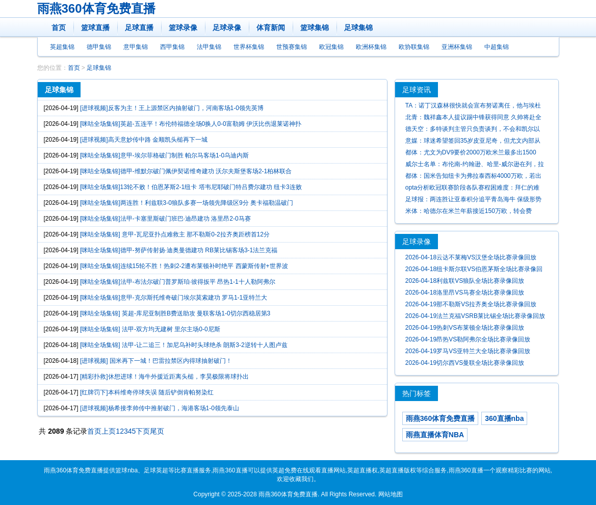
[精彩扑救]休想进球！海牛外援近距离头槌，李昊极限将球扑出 (164, 376)
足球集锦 (358, 27)
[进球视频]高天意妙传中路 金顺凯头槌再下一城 (144, 139)
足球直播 (139, 27)
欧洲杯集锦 (371, 46)
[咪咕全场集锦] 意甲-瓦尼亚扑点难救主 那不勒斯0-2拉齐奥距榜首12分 (175, 234)
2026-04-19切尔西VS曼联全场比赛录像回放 (464, 362)
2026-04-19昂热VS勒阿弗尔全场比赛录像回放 (467, 339)
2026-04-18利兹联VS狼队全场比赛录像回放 (464, 280)
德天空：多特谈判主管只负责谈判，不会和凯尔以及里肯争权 (472, 130)
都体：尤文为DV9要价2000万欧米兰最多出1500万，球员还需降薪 (470, 153)
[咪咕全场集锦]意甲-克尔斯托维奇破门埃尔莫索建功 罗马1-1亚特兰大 (173, 297)
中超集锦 (496, 46)
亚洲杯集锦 (457, 46)
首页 (58, 27)
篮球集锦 (314, 27)
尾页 (157, 431)
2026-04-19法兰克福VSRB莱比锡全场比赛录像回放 (475, 316)
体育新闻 (270, 27)
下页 (143, 431)
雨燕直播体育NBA (435, 435)
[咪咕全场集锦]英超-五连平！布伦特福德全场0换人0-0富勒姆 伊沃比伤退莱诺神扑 (190, 123)
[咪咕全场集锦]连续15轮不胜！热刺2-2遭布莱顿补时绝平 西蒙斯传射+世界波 (184, 266)
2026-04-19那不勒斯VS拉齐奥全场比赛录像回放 (470, 304)
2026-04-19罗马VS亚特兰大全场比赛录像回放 (467, 351)
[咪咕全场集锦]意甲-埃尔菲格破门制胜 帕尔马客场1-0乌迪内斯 (164, 155)
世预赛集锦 (291, 46)
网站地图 (390, 494)
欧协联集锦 (414, 46)
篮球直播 (95, 27)
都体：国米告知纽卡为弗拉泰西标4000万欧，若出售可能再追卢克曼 (473, 177)
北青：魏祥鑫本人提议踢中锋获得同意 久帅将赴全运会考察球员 (473, 118)
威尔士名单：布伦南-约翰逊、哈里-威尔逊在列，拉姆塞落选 (474, 165)
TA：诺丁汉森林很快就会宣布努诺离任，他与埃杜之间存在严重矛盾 (473, 107)
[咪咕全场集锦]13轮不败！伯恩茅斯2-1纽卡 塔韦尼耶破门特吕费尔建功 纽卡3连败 (191, 187)
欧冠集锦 (331, 46)
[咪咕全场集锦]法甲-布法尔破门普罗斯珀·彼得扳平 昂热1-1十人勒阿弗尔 (177, 281)
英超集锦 (62, 46)
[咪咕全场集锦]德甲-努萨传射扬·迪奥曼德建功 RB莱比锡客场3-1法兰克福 (178, 250)
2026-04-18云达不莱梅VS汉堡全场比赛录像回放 (470, 257)
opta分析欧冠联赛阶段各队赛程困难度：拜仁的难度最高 (472, 189)
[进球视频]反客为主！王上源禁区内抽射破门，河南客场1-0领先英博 (172, 108)
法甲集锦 (209, 46)
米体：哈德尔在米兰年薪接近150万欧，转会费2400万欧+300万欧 (468, 212)
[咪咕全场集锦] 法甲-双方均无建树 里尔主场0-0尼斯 (150, 329)
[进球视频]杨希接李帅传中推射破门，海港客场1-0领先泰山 (159, 408)
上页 (108, 431)
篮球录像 (183, 27)
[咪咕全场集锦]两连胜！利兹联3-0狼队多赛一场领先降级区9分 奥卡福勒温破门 (186, 202)
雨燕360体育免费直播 (96, 8)
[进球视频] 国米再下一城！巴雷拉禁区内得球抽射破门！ (156, 360)
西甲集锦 (172, 46)
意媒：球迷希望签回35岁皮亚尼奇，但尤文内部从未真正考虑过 (472, 142)
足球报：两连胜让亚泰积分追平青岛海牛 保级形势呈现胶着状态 (473, 200)
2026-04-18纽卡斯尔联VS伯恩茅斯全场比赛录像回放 (473, 270)
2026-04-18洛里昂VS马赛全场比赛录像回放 (464, 292)
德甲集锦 (99, 46)
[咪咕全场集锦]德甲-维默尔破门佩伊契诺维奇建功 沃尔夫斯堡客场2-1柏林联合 (186, 171)
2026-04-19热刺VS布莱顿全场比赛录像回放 (464, 327)
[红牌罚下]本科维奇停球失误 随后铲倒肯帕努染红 (147, 392)
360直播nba (504, 418)
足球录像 (227, 27)
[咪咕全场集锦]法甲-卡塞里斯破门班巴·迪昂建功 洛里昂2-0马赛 (165, 218)
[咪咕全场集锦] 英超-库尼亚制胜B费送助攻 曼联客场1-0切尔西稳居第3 (175, 313)
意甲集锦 (135, 46)
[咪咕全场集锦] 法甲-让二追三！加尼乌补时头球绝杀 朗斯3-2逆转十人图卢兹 (184, 345)
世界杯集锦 (249, 46)
